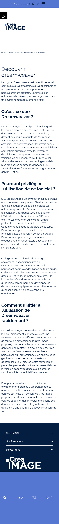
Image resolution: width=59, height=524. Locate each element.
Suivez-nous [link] (13, 449)
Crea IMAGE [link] (12, 433)
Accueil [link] (3, 52)
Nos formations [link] (15, 441)
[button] (51, 29)
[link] (3, 15)
